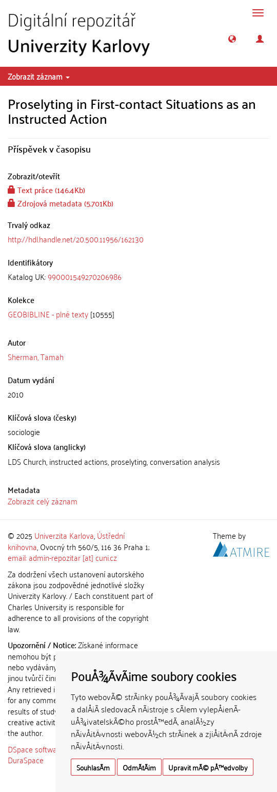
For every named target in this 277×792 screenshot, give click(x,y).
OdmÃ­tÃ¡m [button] (139, 767)
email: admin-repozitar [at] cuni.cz (62, 557)
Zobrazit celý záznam (42, 501)
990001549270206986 (85, 276)
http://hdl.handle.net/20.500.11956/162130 (76, 239)
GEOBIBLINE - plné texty (48, 314)
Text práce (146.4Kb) (46, 189)
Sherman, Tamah (36, 356)
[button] (232, 39)
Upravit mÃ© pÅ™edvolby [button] (208, 767)
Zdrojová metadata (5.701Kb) (60, 203)
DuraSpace (26, 759)
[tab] (138, 276)
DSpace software (36, 749)
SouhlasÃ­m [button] (93, 767)
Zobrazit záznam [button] (39, 76)
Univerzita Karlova (64, 535)
